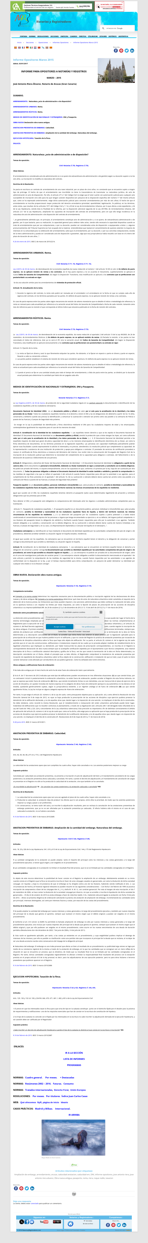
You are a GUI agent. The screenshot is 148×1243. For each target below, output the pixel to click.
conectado (35, 1203)
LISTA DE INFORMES (74, 1058)
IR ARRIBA (74, 1114)
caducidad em (83, 1174)
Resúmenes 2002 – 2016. (38, 1083)
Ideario (64, 1102)
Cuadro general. (33, 1077)
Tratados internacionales (38, 1089)
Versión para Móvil (74, 1214)
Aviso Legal (86, 631)
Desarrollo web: (123, 1230)
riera (91, 1178)
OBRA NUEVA (18, 122)
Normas (32, 36)
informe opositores (103, 1174)
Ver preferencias (88, 626)
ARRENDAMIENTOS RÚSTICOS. (25, 112)
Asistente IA (123, 36)
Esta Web (103, 36)
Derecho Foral (61, 1090)
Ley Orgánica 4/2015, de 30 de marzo (30, 403)
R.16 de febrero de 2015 (22, 817)
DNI (92, 1174)
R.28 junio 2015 (19, 722)
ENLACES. (17, 143)
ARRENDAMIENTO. (20, 101)
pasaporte (77, 1178)
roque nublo (99, 1178)
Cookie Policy (62, 631)
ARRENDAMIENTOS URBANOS (25, 107)
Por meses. (51, 1077)
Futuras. (57, 1083)
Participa (64, 36)
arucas (54, 1174)
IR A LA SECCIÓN (74, 1052)
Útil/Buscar (92, 36)
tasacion (109, 1178)
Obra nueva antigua (63, 1178)
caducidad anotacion (67, 1174)
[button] (101, 612)
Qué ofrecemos (28, 1102)
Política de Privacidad (74, 631)
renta (85, 1178)
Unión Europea (78, 1090)
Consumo (68, 1083)
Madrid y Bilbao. (44, 1108)
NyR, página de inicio (48, 1102)
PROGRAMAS (74, 1065)
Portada (23, 36)
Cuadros (73, 36)
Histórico (112, 36)
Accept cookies (60, 626)
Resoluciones (43, 36)
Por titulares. (53, 1096)
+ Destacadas (67, 1077)
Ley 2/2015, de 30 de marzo (24, 269)
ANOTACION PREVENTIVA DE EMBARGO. (29, 128)
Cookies (82, 1230)
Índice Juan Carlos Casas (74, 1096)
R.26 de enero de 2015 (22, 241)
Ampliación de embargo (25, 1174)
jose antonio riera (121, 1174)
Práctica (82, 36)
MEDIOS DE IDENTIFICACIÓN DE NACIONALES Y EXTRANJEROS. (38, 117)
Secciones (55, 36)
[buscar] (117, 28)
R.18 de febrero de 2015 (22, 1035)
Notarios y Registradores (53, 21)
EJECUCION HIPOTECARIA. (23, 138)
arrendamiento (43, 1174)
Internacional (62, 1108)
